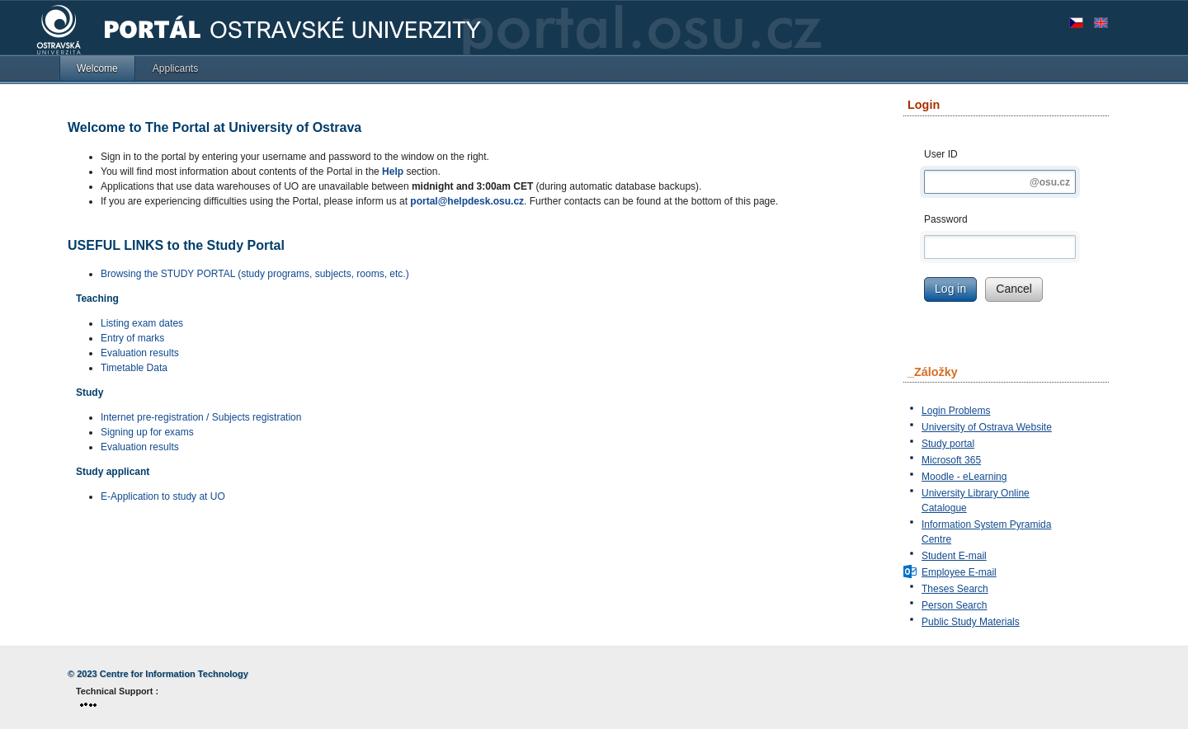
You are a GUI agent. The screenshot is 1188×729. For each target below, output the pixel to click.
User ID (941, 154)
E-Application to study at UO (163, 496)
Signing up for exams (147, 432)
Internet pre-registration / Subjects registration (201, 417)
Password (946, 219)
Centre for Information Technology (174, 674)
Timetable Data (134, 368)
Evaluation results (140, 353)
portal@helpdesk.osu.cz (467, 201)
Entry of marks (132, 338)
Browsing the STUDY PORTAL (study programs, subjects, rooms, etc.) (255, 274)
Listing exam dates (142, 323)
